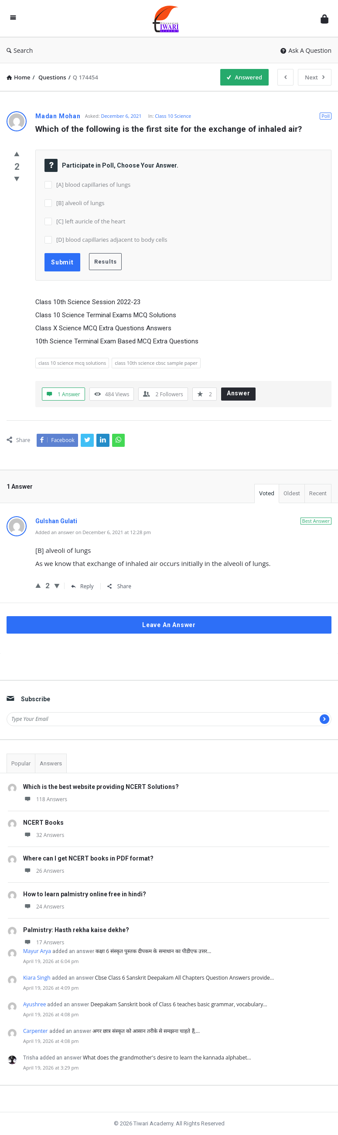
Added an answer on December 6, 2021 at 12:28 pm (93, 532)
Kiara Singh (37, 977)
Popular (21, 763)
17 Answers (43, 942)
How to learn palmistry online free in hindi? (84, 894)
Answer (238, 393)
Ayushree (34, 1004)
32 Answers (43, 835)
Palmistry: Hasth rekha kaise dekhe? (76, 929)
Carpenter (35, 1031)
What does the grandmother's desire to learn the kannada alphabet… (167, 1057)
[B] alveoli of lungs (80, 203)
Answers (51, 763)
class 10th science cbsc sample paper (156, 363)
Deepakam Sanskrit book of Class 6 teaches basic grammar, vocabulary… (178, 1004)
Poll (325, 116)
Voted (266, 493)
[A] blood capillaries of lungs (93, 185)
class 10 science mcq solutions (72, 363)
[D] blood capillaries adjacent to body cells (111, 239)
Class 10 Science (173, 116)
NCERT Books (43, 822)
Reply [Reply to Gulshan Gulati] (82, 586)
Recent (318, 493)
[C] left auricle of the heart (90, 221)
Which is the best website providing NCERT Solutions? (101, 786)
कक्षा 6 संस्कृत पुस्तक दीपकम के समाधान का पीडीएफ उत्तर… (153, 951)
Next (314, 77)
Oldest (291, 493)
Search (20, 50)
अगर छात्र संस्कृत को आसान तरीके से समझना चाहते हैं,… (146, 1031)
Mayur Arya (37, 951)
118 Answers (45, 799)
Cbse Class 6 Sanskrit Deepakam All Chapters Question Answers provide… (184, 977)
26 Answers (43, 870)
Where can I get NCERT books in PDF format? (88, 858)
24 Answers (43, 906)
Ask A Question (305, 50)
